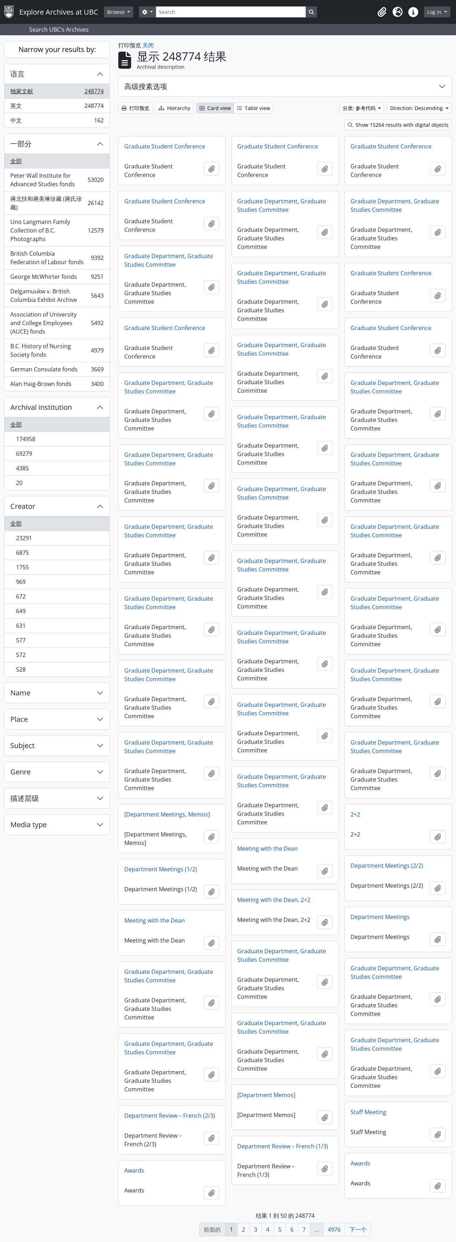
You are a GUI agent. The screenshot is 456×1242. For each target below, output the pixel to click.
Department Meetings (380, 917)
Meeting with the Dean (267, 848)
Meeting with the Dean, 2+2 (273, 900)
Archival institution (41, 407)
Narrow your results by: (57, 49)
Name (20, 693)
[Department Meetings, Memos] (167, 814)
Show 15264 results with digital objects (398, 124)
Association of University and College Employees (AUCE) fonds (57, 322)
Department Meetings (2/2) (387, 866)
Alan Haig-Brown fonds (57, 385)
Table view (253, 108)
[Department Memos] (266, 1095)
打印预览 (135, 108)
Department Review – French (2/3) (169, 1116)
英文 (57, 107)
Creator (22, 506)
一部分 (21, 143)
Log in (435, 12)
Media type (28, 824)
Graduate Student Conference (164, 146)
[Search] (231, 11)
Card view (215, 108)
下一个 (358, 1229)
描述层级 (24, 798)
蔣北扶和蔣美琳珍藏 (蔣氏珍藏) (57, 203)
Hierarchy (174, 108)
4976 (334, 1229)
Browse (116, 12)
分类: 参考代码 (360, 108)
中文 (57, 121)
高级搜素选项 (145, 86)
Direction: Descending (417, 108)
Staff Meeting (368, 1112)
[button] (382, 12)
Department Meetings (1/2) (160, 869)
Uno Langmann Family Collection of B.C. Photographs (57, 230)
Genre (20, 772)
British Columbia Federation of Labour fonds (57, 258)
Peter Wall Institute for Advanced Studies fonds (57, 180)
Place (19, 719)
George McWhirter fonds (57, 278)
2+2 (355, 814)
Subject (22, 745)
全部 (16, 161)
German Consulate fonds (57, 371)
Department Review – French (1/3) (282, 1146)
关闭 (148, 45)
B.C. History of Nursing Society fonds (57, 350)
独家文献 (57, 93)
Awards (360, 1163)
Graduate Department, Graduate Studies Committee (281, 205)
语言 (17, 74)
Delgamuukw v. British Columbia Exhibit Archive (57, 295)
